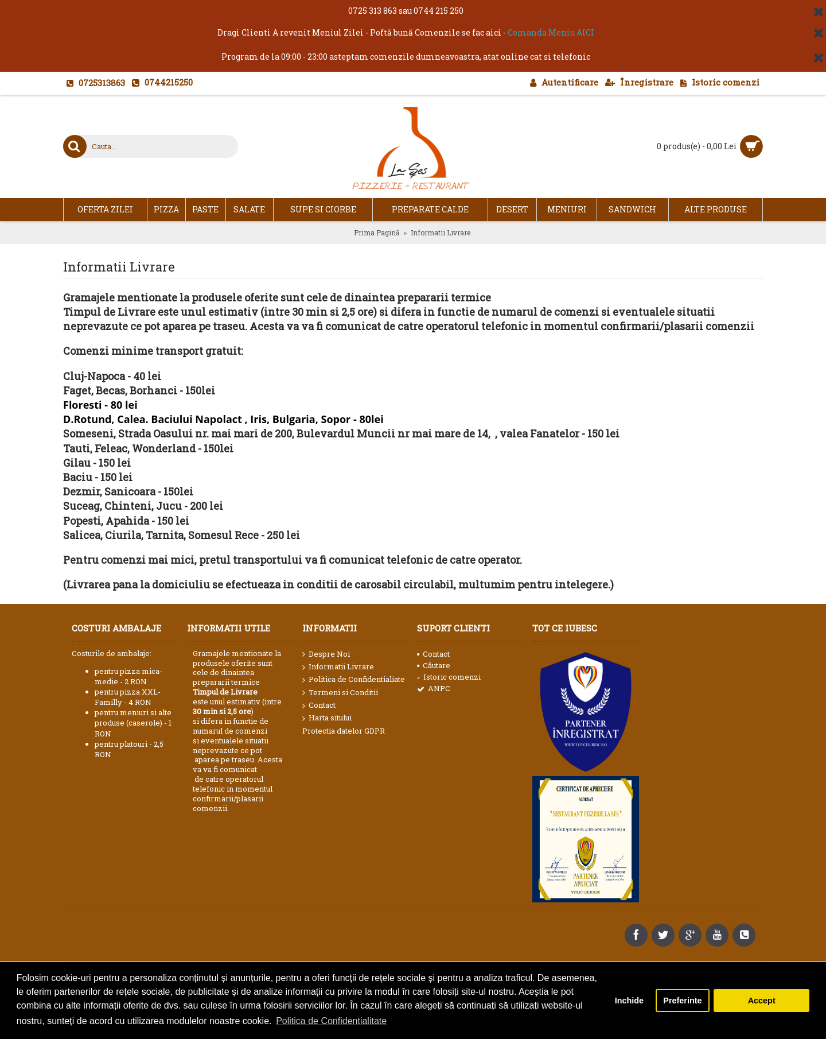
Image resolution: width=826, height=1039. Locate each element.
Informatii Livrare (338, 667)
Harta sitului (327, 718)
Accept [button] (762, 1000)
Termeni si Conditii (340, 693)
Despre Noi (326, 654)
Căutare (433, 665)
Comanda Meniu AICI (551, 32)
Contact (319, 705)
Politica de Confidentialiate (353, 679)
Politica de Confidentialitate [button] (331, 1021)
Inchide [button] (629, 1000)
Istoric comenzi (449, 677)
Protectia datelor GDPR (343, 731)
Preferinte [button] (682, 1000)
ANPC (433, 688)
